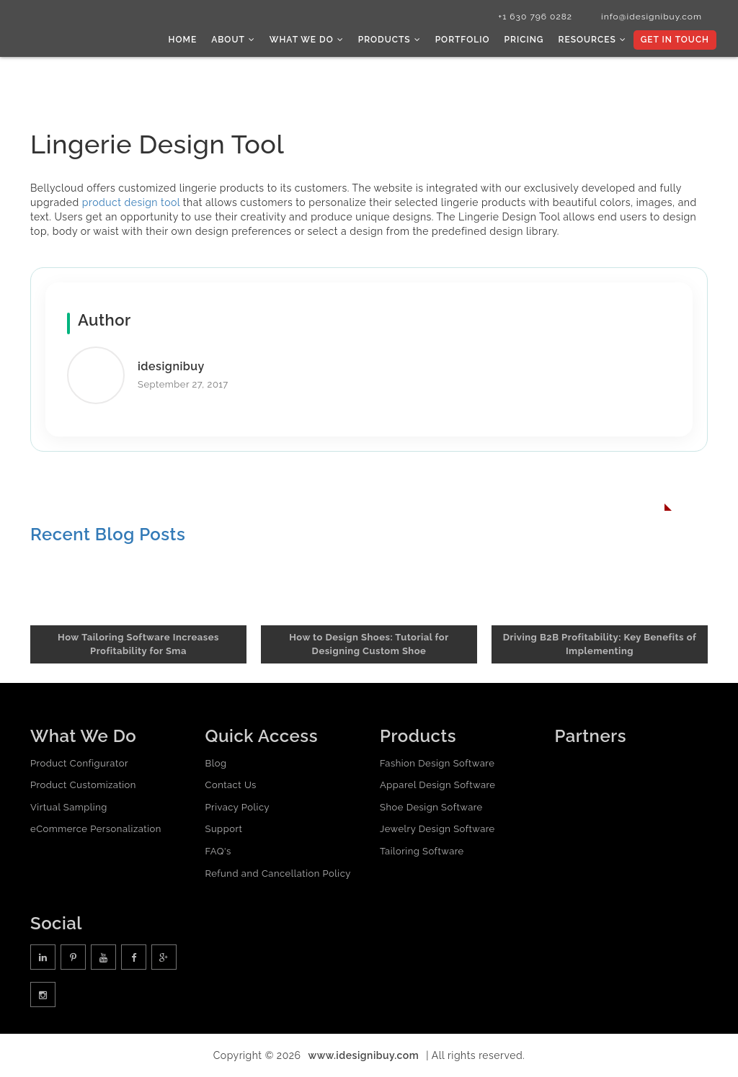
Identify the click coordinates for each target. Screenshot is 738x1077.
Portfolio (462, 40)
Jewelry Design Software (437, 828)
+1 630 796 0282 (535, 17)
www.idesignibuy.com (363, 1055)
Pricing (524, 40)
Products (389, 40)
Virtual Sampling (68, 807)
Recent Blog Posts (107, 534)
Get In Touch (675, 40)
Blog (216, 763)
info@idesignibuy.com (651, 17)
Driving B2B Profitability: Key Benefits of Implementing (600, 644)
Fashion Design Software (437, 763)
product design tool (131, 202)
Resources (592, 40)
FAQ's (218, 851)
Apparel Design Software (437, 784)
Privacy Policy (237, 807)
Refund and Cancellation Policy (278, 873)
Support (224, 828)
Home (183, 40)
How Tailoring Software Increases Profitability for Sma (138, 644)
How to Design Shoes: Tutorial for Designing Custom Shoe (369, 644)
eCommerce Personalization (95, 828)
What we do (307, 40)
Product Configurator (79, 763)
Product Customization (83, 784)
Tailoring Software (422, 851)
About (233, 40)
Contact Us (231, 784)
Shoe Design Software (431, 807)
